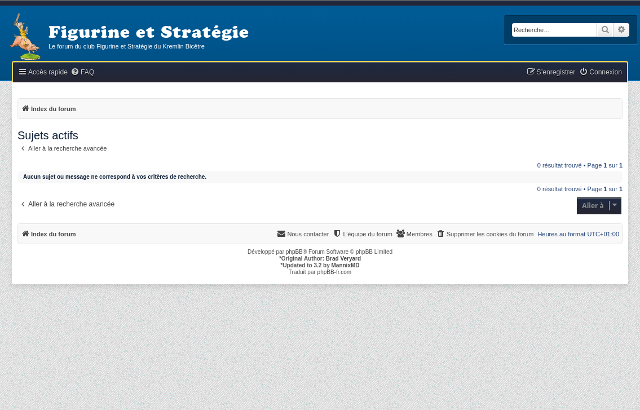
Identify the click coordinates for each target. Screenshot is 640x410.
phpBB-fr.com (334, 272)
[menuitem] (82, 72)
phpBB (294, 252)
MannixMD (346, 265)
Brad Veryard (343, 258)
